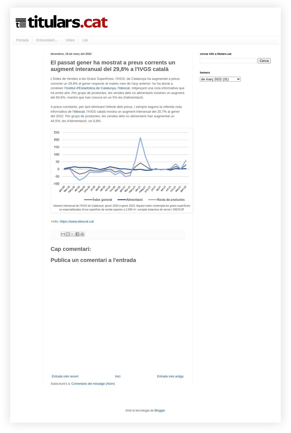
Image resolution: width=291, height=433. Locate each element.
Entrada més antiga (170, 376)
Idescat (79, 111)
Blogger (160, 410)
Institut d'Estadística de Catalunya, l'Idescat (98, 88)
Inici (117, 376)
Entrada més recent (65, 376)
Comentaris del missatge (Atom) (93, 384)
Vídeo (70, 40)
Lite (85, 40)
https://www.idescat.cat (77, 221)
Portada (22, 40)
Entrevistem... (47, 40)
